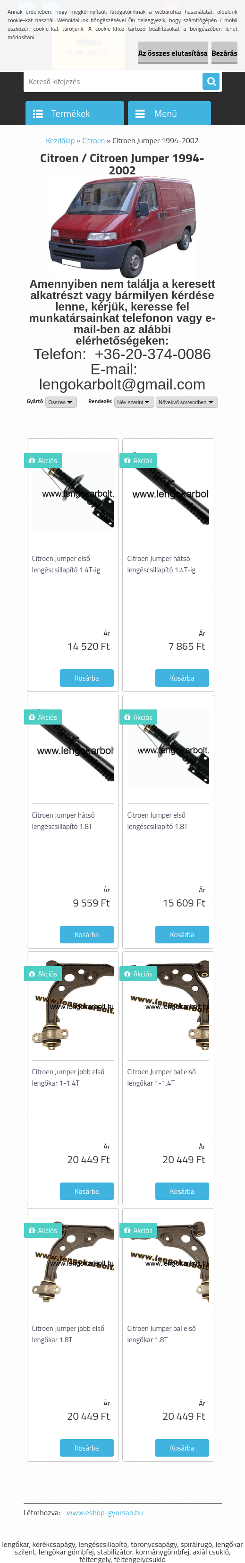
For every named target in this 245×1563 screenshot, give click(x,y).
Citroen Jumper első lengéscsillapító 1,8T (157, 821)
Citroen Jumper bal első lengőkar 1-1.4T (161, 1077)
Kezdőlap (60, 140)
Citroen (93, 140)
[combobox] (134, 402)
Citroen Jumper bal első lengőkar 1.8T (161, 1334)
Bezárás (224, 53)
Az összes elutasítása (173, 53)
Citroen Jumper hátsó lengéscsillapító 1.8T (63, 821)
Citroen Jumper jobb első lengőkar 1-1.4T (68, 1077)
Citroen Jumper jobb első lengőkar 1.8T (68, 1334)
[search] (211, 82)
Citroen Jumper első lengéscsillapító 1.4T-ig (66, 564)
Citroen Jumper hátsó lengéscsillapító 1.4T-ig (161, 564)
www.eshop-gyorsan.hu (105, 1512)
